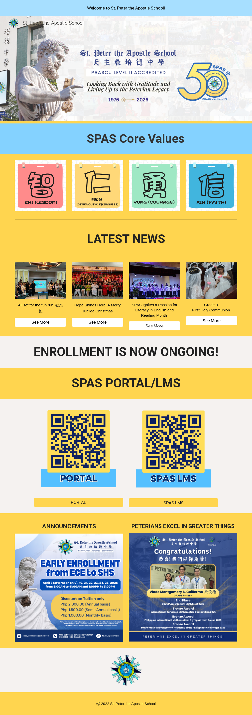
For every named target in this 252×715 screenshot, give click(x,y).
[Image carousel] (183, 587)
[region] (126, 8)
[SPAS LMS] (173, 503)
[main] (135, 138)
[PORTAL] (78, 502)
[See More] (40, 322)
